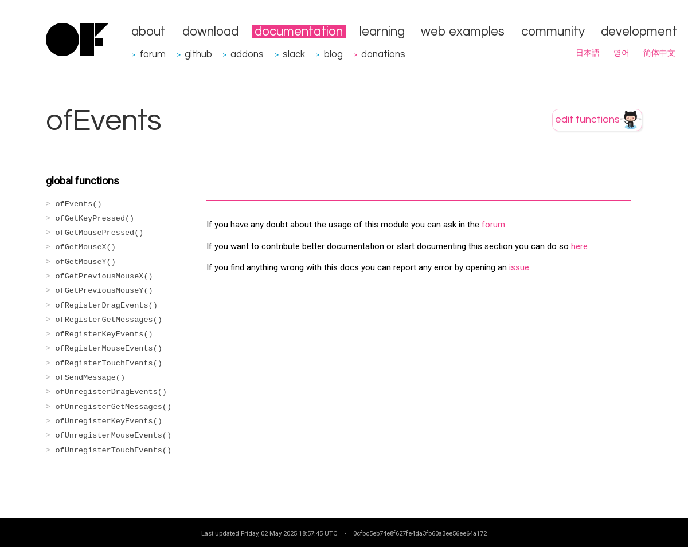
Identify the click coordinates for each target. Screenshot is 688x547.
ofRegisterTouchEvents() (109, 363)
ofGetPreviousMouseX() (104, 276)
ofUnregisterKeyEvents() (109, 421)
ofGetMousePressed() (100, 233)
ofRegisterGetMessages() (109, 320)
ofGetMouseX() (86, 247)
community (553, 31)
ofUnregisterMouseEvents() (114, 435)
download (210, 31)
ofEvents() (79, 204)
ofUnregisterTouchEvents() (114, 450)
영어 (621, 53)
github (198, 54)
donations (383, 54)
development (639, 31)
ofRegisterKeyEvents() (104, 334)
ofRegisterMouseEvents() (109, 348)
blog (333, 54)
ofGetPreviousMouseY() (104, 290)
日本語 (588, 53)
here (579, 246)
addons (247, 54)
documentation (299, 31)
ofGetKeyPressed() (95, 218)
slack (294, 54)
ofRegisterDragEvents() (107, 305)
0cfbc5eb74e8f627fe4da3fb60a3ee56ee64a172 (420, 533)
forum (152, 54)
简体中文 (659, 53)
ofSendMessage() (91, 377)
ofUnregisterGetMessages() (114, 407)
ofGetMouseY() (86, 262)
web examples (463, 31)
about (148, 31)
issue (519, 267)
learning (382, 31)
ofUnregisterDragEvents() (111, 392)
